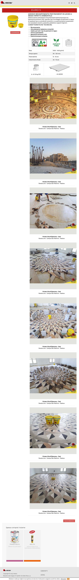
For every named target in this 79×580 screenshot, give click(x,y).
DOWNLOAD (15, 32)
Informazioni (63, 578)
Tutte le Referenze (69, 520)
